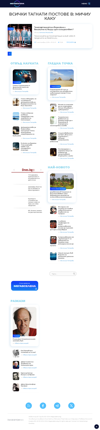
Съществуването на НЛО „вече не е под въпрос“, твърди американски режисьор (61, 137)
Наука (11, 29)
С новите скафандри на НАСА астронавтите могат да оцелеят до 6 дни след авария (61, 225)
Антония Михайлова (46, 32)
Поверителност (85, 419)
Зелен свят (55, 189)
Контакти (49, 419)
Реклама (57, 419)
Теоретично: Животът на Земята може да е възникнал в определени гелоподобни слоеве (61, 121)
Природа (62, 189)
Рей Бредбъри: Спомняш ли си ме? (28, 351)
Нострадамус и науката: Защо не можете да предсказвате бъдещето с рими (65, 152)
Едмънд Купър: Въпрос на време (28, 374)
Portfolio (31, 423)
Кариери (75, 419)
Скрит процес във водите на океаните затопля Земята (65, 255)
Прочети (70, 42)
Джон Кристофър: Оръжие (28, 385)
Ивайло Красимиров (21, 343)
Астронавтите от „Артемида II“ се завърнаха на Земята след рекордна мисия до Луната (62, 241)
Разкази (16, 336)
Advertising (83, 421)
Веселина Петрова (21, 91)
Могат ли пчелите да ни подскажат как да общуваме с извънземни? (65, 107)
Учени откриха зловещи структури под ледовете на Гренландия (27, 116)
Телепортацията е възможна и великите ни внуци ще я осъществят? (54, 28)
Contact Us (75, 421)
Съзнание (17, 82)
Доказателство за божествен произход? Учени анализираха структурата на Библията (24, 131)
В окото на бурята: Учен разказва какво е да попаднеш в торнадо (28, 146)
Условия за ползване (36, 419)
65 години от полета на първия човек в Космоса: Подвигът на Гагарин (65, 210)
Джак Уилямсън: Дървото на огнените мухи (27, 363)
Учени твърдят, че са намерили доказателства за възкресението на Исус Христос (28, 102)
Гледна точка (55, 86)
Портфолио (66, 419)
